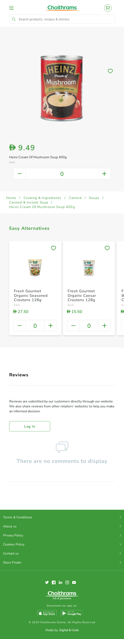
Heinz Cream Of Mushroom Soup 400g (42, 207)
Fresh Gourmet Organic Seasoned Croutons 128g (31, 295)
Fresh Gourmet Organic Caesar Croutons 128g (82, 295)
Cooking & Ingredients (42, 198)
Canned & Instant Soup (28, 202)
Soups (94, 198)
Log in (29, 426)
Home (11, 198)
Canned (75, 198)
